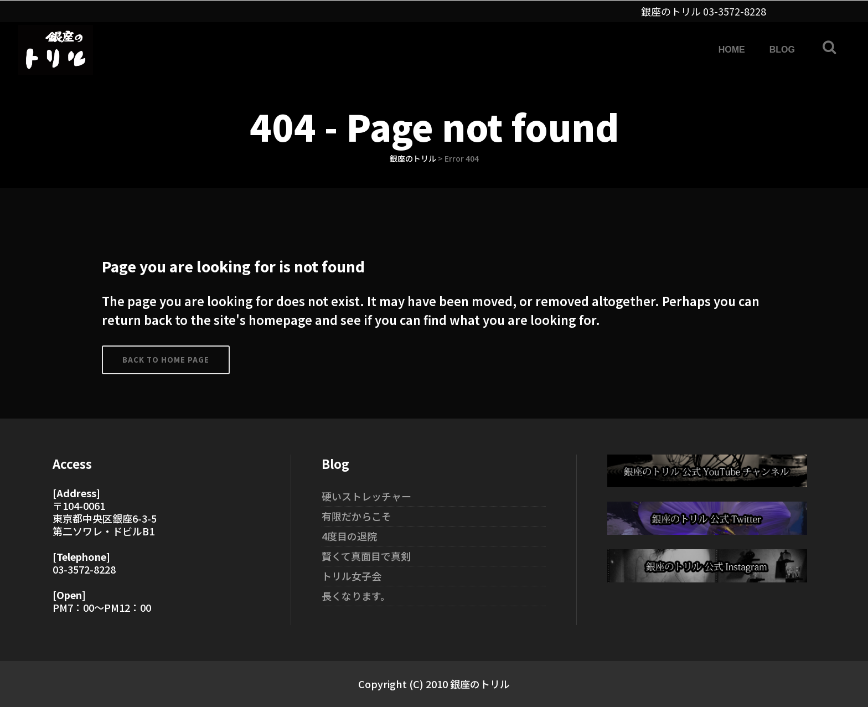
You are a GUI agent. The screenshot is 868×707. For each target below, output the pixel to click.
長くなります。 (356, 596)
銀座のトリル (413, 158)
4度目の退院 (349, 536)
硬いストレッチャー (366, 496)
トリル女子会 (351, 576)
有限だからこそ (356, 516)
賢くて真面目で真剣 (366, 556)
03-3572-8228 (734, 11)
